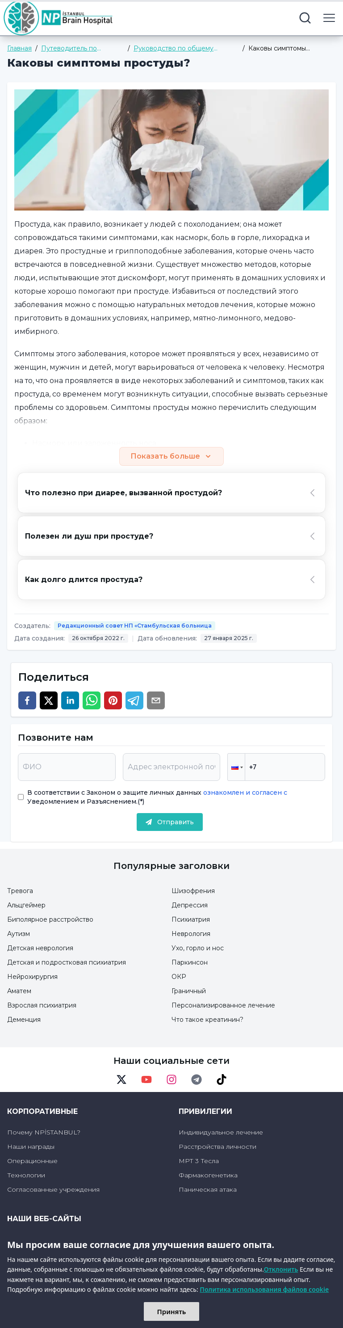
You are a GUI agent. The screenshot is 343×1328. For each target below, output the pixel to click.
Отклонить (281, 1269)
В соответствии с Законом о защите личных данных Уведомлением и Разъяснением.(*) (157, 796)
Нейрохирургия (32, 977)
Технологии (26, 1175)
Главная (19, 48)
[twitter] (49, 700)
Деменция (24, 1020)
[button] (236, 767)
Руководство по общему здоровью (173, 48)
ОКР (179, 977)
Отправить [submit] (170, 822)
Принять (171, 1311)
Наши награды (30, 1147)
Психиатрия (191, 919)
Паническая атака (208, 1189)
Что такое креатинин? (207, 1020)
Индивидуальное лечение (221, 1132)
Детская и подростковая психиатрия (66, 962)
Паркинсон (190, 962)
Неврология (191, 934)
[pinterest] (113, 700)
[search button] (305, 18)
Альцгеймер (26, 905)
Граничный (189, 991)
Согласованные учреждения (53, 1189)
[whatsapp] (91, 700)
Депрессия (190, 905)
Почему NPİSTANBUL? (43, 1132)
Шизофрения (193, 891)
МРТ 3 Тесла (199, 1161)
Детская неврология (40, 948)
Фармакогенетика (208, 1175)
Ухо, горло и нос (198, 948)
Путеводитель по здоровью (69, 48)
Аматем (19, 991)
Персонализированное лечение (223, 1005)
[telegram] (134, 700)
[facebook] (27, 700)
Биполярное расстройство (50, 919)
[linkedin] (70, 700)
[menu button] (329, 18)
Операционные (32, 1161)
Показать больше (171, 456)
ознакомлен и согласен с (244, 792)
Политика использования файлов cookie (264, 1289)
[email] (156, 700)
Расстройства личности (217, 1147)
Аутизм (18, 934)
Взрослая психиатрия (41, 1005)
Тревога (20, 891)
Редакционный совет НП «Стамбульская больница (135, 625)
